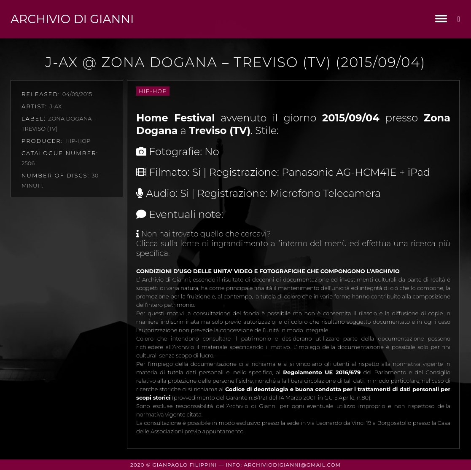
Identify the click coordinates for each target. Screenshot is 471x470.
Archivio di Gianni (72, 19)
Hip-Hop (153, 91)
